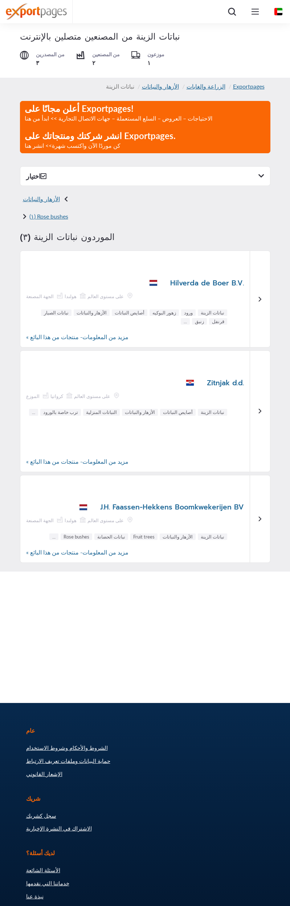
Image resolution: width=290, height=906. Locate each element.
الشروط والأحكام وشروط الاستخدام (67, 747)
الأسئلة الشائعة (43, 870)
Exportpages (249, 86)
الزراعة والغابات (206, 86)
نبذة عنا (35, 896)
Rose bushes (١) (48, 216)
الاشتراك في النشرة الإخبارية (59, 828)
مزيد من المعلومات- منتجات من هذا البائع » (77, 336)
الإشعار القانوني (44, 774)
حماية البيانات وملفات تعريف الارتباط (68, 760)
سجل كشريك (41, 815)
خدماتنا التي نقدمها (47, 883)
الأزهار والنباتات (160, 86)
